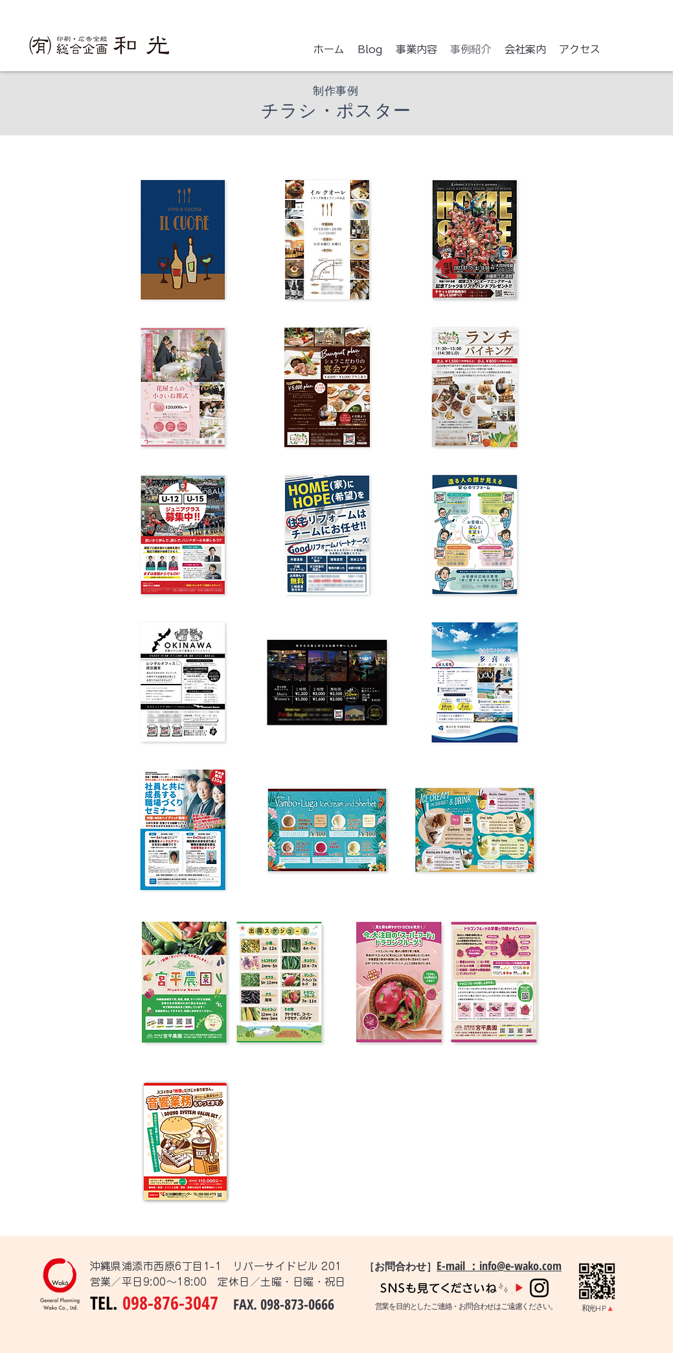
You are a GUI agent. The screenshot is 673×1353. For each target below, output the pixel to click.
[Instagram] (539, 1288)
